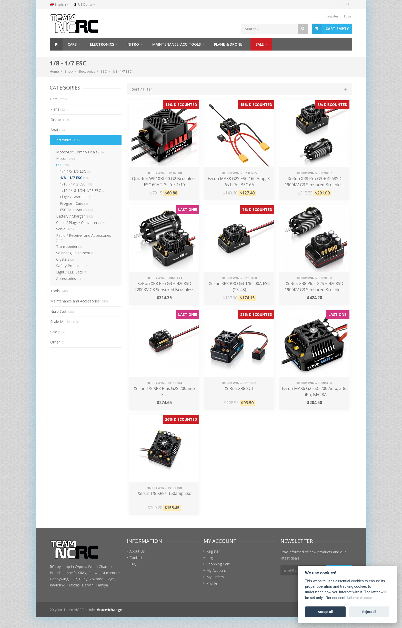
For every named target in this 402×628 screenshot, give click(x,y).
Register (332, 16)
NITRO (133, 44)
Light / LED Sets (71, 272)
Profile (211, 583)
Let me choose (359, 598)
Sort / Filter (142, 89)
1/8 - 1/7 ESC (74, 177)
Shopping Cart (218, 564)
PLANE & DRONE (228, 44)
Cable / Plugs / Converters (81, 222)
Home (56, 44)
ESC (62, 164)
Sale (57, 331)
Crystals (65, 259)
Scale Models (64, 321)
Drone (59, 119)
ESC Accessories (77, 209)
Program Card (74, 203)
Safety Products (71, 265)
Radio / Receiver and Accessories (83, 237)
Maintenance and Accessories (79, 301)
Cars (59, 98)
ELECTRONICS (102, 44)
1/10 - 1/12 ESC (76, 184)
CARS (72, 44)
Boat (57, 129)
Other (57, 342)
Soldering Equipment (76, 252)
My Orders (215, 577)
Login (348, 16)
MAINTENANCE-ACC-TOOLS (176, 44)
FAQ (133, 564)
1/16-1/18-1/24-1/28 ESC (83, 190)
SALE (260, 44)
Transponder (69, 246)
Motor (65, 158)
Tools (59, 290)
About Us (137, 551)
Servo (65, 229)
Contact (136, 557)
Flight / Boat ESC (76, 196)
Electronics (67, 140)
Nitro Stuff (63, 311)
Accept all (325, 612)
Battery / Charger (74, 216)
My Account (216, 570)
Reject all (369, 612)
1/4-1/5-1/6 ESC (75, 171)
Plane (59, 109)
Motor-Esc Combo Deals (80, 152)
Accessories (69, 278)
